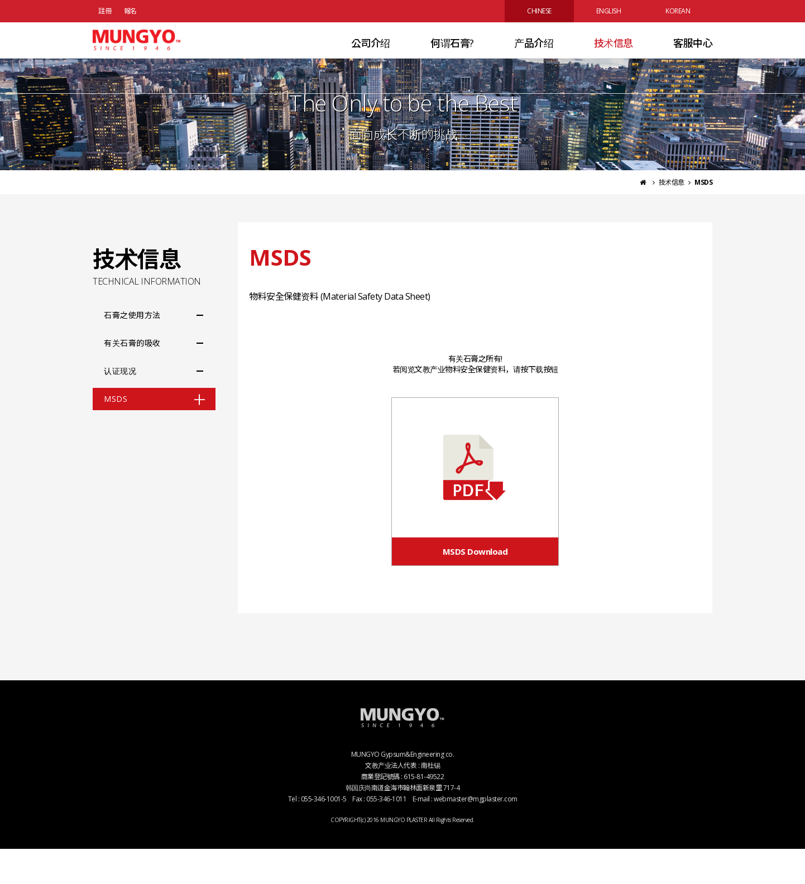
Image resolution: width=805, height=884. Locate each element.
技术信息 (613, 58)
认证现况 (120, 406)
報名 (130, 11)
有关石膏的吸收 (132, 378)
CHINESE (539, 11)
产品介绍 (533, 58)
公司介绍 (370, 58)
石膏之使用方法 (132, 350)
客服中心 (692, 58)
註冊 (104, 11)
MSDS (115, 434)
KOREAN (677, 11)
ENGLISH (608, 11)
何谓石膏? (452, 58)
